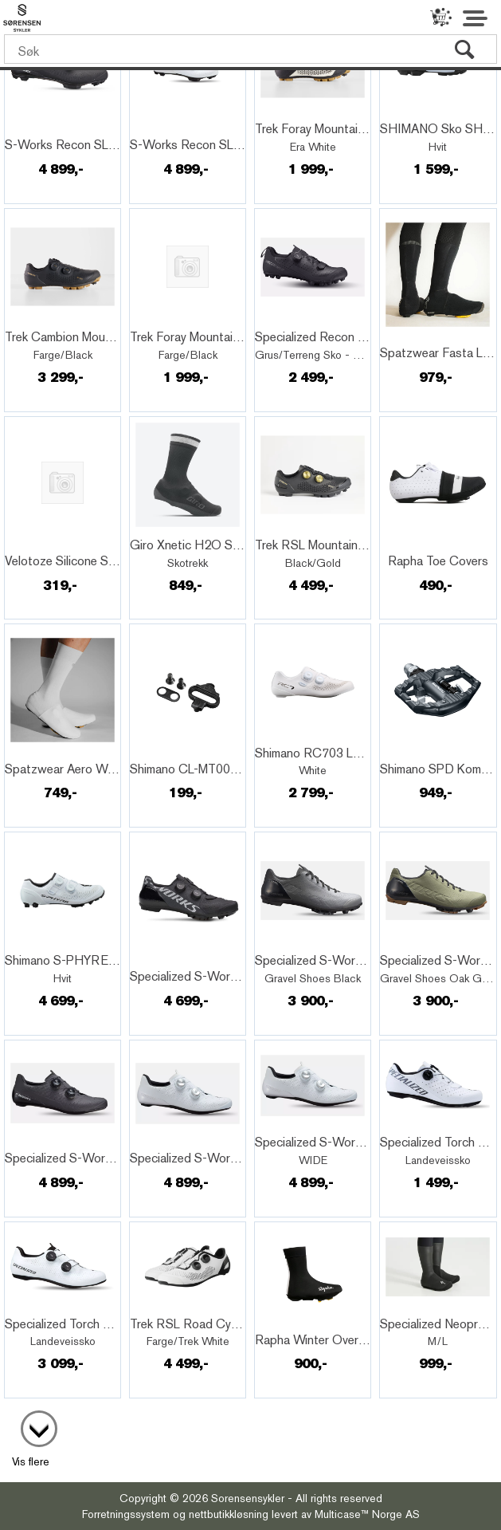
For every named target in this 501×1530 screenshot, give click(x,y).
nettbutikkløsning (228, 1514)
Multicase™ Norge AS (367, 1514)
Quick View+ (49, 127)
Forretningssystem (126, 1514)
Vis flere (30, 1461)
